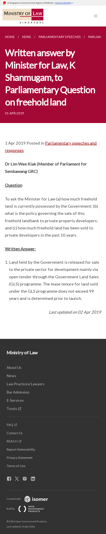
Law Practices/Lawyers (25, 384)
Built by (29, 508)
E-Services (15, 400)
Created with (31, 498)
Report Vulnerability (21, 449)
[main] (53, 182)
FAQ (10, 425)
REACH (12, 441)
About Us (14, 367)
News (11, 375)
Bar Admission (18, 392)
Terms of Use (16, 466)
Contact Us (15, 433)
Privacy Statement (20, 457)
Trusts (12, 408)
